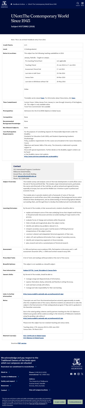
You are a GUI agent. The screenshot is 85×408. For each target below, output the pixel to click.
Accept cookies (59, 402)
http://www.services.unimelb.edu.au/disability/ (41, 156)
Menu (82, 4)
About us (4, 372)
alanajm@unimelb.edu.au (27, 176)
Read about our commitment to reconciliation (17, 367)
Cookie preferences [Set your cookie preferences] (75, 402)
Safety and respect (8, 381)
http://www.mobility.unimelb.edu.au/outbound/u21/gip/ (43, 294)
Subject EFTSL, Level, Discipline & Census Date (40, 270)
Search (78, 4)
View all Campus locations (38, 390)
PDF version (22, 343)
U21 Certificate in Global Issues (34, 336)
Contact (4, 390)
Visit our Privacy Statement (37, 404)
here (42, 98)
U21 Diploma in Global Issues (33, 338)
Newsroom (5, 386)
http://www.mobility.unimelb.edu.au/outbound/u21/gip (43, 318)
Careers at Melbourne (8, 377)
